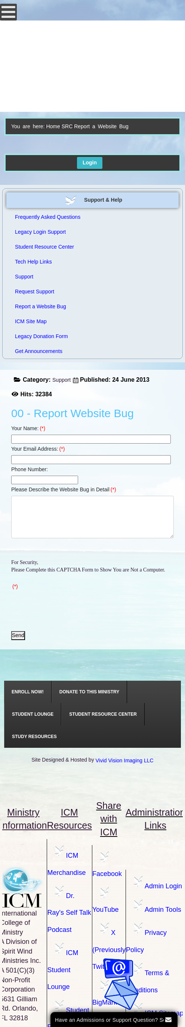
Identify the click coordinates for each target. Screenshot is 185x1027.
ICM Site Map (31, 321)
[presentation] (68, 607)
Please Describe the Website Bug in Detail (63, 489)
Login (90, 163)
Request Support (34, 291)
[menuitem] (28, 692)
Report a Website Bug (40, 306)
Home (53, 126)
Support (61, 380)
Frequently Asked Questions (47, 217)
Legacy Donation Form (41, 336)
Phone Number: (29, 469)
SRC (67, 126)
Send (18, 635)
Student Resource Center (44, 247)
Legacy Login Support (40, 232)
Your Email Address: (38, 449)
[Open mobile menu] (8, 12)
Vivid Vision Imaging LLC (125, 760)
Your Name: (28, 428)
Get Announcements (38, 351)
